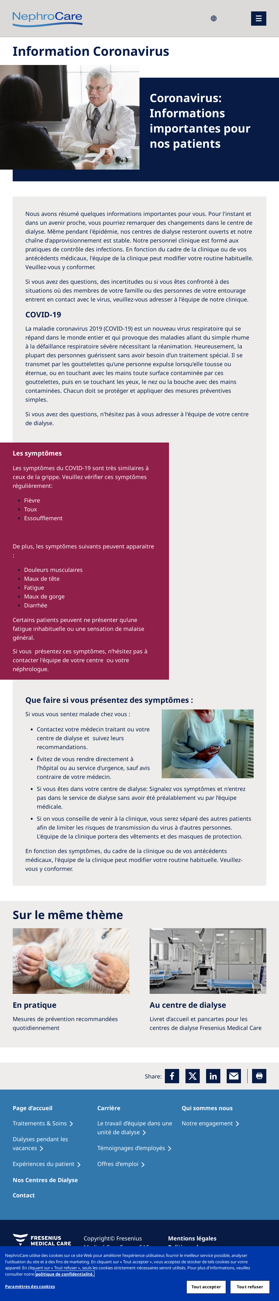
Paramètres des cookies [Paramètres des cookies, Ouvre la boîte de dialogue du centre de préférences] (30, 1286)
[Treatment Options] (46, 1123)
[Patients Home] (36, 1108)
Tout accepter (206, 1287)
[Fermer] (269, 1256)
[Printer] (259, 1076)
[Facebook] (172, 1076)
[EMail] (234, 1076)
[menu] (258, 18)
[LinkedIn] (213, 1076)
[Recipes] (55, 1144)
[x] (192, 1076)
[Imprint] (195, 1238)
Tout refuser (250, 1287)
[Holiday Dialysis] (50, 1164)
